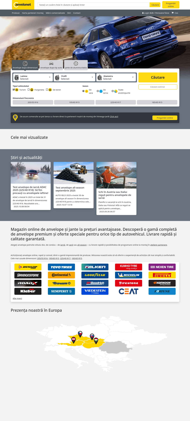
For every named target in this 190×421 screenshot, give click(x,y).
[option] (95, 45)
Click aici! (114, 116)
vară (71, 244)
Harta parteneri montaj (32, 13)
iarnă (62, 244)
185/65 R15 (157, 102)
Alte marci (17, 298)
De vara (89, 91)
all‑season (82, 244)
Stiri (69, 13)
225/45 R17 (115, 102)
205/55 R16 (33, 102)
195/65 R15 (74, 102)
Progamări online (171, 5)
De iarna (103, 91)
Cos (175, 13)
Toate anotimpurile (122, 91)
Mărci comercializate (55, 13)
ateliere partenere (158, 244)
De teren (54, 89)
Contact (76, 13)
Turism (20, 89)
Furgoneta (37, 89)
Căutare (158, 77)
